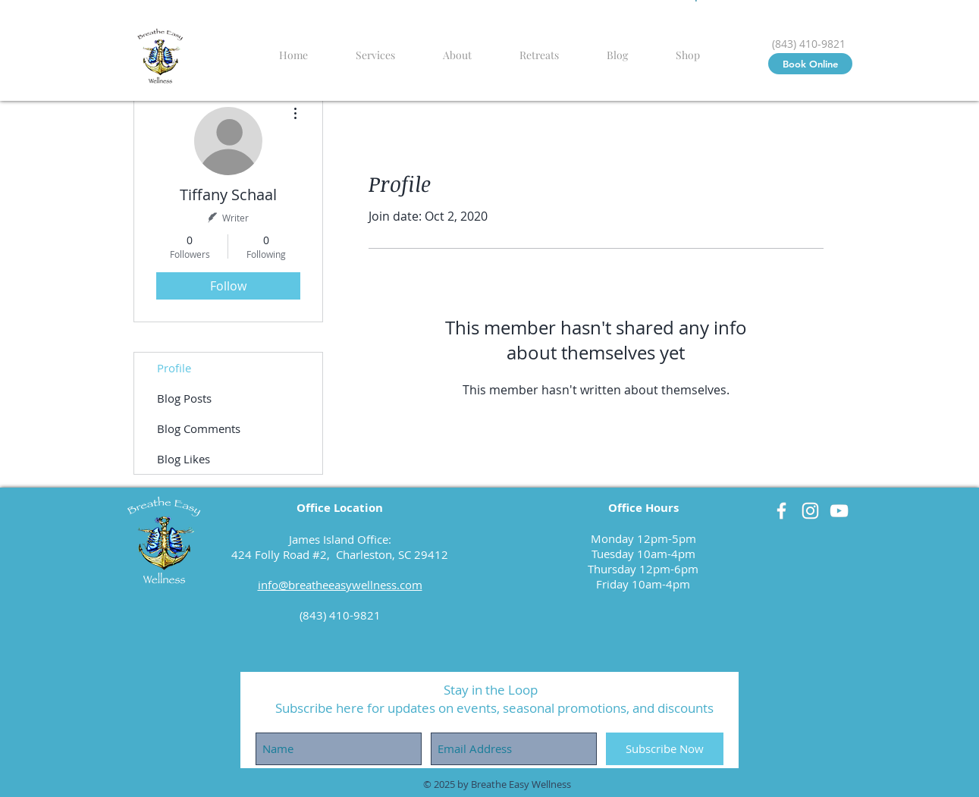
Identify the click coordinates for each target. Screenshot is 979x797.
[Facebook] (781, 511)
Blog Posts (184, 398)
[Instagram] (810, 511)
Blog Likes (183, 458)
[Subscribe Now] (664, 749)
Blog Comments (198, 428)
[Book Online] (810, 63)
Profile (174, 367)
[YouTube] (839, 511)
